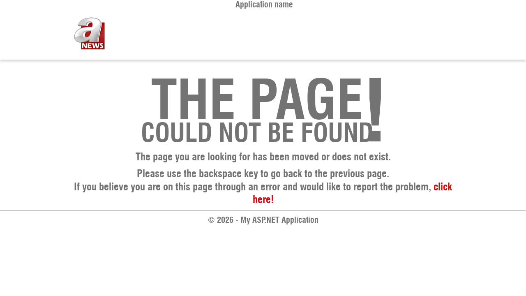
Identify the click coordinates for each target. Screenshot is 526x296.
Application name (264, 5)
